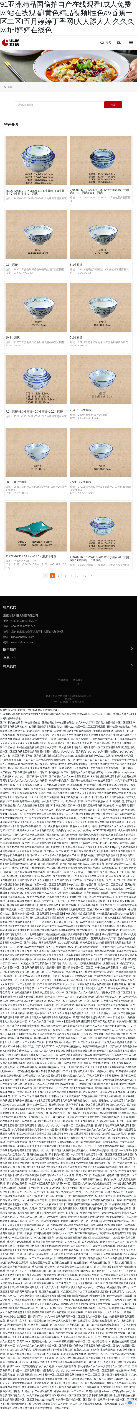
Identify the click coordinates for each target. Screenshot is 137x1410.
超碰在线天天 (77, 793)
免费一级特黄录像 (108, 955)
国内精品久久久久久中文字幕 (94, 1366)
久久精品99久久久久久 (13, 776)
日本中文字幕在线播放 (63, 950)
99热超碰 (12, 1362)
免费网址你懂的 (30, 1025)
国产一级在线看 (23, 1121)
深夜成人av (60, 1233)
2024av (60, 1021)
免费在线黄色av (18, 726)
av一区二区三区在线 (47, 1054)
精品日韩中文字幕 (44, 901)
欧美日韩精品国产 (59, 780)
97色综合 (106, 1387)
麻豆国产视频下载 (22, 755)
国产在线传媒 (57, 971)
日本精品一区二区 (59, 1154)
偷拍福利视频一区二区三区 (110, 1088)
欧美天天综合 (81, 1295)
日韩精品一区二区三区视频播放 (47, 1171)
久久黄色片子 (82, 876)
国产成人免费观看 (56, 1312)
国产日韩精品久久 (118, 1378)
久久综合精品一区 (73, 1383)
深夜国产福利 (22, 1017)
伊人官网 (126, 1117)
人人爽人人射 (73, 1241)
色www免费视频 (84, 1162)
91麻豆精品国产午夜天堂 (119, 1191)
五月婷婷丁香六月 (17, 1270)
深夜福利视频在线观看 (98, 813)
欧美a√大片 (6, 834)
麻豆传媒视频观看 (51, 1025)
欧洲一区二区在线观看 (61, 1088)
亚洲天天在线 (48, 1183)
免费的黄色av (36, 1117)
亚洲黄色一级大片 (42, 1341)
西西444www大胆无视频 (31, 946)
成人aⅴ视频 (119, 1133)
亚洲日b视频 (107, 1333)
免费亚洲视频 (92, 934)
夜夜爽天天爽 (108, 1349)
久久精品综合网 (18, 797)
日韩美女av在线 (123, 1196)
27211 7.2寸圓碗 (80, 481)
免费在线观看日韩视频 (92, 788)
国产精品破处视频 (51, 842)
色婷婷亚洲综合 (38, 1320)
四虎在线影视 (109, 867)
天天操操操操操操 (126, 971)
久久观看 (49, 1358)
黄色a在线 (33, 1167)
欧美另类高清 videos (98, 1391)
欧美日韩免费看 (82, 1017)
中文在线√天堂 (25, 1046)
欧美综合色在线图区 (15, 1316)
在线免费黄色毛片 (19, 1137)
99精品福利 (57, 913)
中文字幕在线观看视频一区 (69, 1250)
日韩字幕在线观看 (88, 905)
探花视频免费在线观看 (64, 817)
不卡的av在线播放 (27, 1067)
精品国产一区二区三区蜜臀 (88, 1146)
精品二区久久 (52, 734)
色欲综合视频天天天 (38, 1063)
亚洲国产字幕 (49, 1146)
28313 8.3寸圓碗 (16, 481)
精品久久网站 (81, 747)
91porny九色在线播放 (123, 847)
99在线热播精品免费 (33, 1009)
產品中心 (68, 65)
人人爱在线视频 (33, 1004)
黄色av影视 (45, 876)
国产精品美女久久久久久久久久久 (28, 971)
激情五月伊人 (68, 1287)
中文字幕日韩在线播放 (74, 888)
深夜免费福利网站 (91, 963)
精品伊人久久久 (110, 1250)
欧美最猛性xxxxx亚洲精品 (74, 764)
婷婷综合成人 (17, 892)
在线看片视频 (108, 892)
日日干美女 (98, 797)
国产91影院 (30, 942)
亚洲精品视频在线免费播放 (83, 838)
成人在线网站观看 (68, 942)
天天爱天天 (37, 788)
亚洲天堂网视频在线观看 (103, 1167)
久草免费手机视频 (11, 759)
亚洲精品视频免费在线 (20, 901)
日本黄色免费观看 (17, 1183)
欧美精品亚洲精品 (126, 1071)
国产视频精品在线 (50, 1167)
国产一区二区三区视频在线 (105, 747)
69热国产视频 (87, 1229)
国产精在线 (96, 1179)
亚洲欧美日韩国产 (34, 751)
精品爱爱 (24, 1378)
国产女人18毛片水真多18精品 (117, 834)
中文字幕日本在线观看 (83, 1154)
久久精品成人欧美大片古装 (78, 847)
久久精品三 (41, 772)
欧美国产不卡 (84, 1175)
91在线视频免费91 (22, 992)
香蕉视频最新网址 (95, 1312)
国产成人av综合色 (81, 739)
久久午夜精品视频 (124, 1320)
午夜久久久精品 (116, 1104)
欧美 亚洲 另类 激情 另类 (14, 917)
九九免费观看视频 (85, 1121)
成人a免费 (38, 1266)
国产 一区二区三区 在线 (119, 880)
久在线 (96, 1042)
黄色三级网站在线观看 (14, 1187)
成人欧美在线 (69, 801)
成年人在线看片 (27, 1229)
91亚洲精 (115, 801)
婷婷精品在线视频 (105, 950)
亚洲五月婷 (83, 776)
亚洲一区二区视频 (55, 1117)
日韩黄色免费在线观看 (31, 996)
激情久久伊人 (12, 1113)
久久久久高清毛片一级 (104, 1013)
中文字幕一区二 (20, 1050)
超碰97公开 (99, 1017)
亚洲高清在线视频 (94, 1329)
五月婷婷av (91, 872)
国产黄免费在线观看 (118, 788)
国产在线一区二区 (37, 1104)
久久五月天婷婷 (102, 1237)
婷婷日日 (31, 984)
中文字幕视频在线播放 (30, 784)
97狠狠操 (110, 1225)
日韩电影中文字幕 (127, 905)
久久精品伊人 (68, 1337)
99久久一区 (72, 917)
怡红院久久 (67, 1162)
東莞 (81, 701)
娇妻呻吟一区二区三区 (113, 1241)
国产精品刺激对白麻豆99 (30, 1071)
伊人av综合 (10, 1229)
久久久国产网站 (123, 975)
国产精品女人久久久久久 (14, 1083)
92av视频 (70, 1362)
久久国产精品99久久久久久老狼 (32, 880)
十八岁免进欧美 (90, 1033)
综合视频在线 (60, 793)
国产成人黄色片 (110, 1000)
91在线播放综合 (65, 722)
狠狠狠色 (117, 1254)
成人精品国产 (91, 1092)
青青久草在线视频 (121, 851)
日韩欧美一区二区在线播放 (59, 1004)
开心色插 (64, 1299)
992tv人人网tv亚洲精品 (61, 1142)
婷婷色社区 (38, 934)
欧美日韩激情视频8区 (79, 1237)
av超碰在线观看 (104, 1196)
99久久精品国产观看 (49, 1075)
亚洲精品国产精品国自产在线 (84, 867)
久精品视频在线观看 (100, 1183)
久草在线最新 (92, 1000)
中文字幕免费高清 (17, 1142)
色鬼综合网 (127, 1000)
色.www (52, 743)
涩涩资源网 (58, 917)
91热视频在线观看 (115, 1146)
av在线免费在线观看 (46, 764)
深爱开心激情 (12, 1079)
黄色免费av (120, 1187)
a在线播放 (40, 743)
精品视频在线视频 (56, 934)
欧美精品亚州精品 (40, 1262)
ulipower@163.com (22, 636)
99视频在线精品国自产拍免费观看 (70, 1225)
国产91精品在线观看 (11, 722)
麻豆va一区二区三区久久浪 (72, 1183)
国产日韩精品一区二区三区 (78, 967)
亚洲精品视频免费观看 (113, 1092)
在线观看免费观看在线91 (15, 788)
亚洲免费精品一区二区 (103, 1345)
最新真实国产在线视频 (98, 1108)
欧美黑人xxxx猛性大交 (35, 739)
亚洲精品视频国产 (119, 1204)
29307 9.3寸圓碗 (80, 410)
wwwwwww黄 (66, 926)
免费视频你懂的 (38, 726)
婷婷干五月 (100, 1050)
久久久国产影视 (80, 1245)
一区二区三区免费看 (108, 1308)
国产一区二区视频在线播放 (115, 838)
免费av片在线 (85, 1287)
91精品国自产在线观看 (47, 1353)
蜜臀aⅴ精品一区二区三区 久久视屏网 (35, 1204)
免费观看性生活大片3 (124, 759)
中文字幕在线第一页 (99, 1137)
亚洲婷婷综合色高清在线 (31, 1245)
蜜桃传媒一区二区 (98, 1353)
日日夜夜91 (53, 1191)
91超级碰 (70, 913)
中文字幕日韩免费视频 (122, 1353)
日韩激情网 (79, 1200)
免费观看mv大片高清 (57, 909)
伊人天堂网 (81, 1208)
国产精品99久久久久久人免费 (58, 1175)
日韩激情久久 (56, 726)
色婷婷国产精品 (128, 1113)
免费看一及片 (50, 975)
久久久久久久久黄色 (58, 1013)
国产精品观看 (83, 1204)
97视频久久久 (68, 1058)
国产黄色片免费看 (89, 834)
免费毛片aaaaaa (36, 897)
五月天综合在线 (125, 917)
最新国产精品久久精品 (20, 1353)
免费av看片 (8, 1071)
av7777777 (99, 830)
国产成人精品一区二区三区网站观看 (85, 726)
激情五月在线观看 (117, 1383)
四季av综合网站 (42, 1349)
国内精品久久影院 (100, 1133)
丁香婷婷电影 (107, 946)
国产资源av (40, 1088)
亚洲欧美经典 (110, 1142)
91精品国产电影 (109, 930)
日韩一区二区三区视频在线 (93, 801)
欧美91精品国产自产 (16, 817)
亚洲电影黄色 (66, 1121)
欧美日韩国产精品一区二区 (71, 1399)
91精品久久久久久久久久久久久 (99, 1129)
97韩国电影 (85, 1063)
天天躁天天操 (105, 980)
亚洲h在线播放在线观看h (45, 930)
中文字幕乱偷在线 (19, 1274)
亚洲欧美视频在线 (34, 1312)
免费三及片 (83, 938)
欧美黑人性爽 (82, 1349)
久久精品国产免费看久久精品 (61, 788)
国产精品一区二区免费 (57, 851)
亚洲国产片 (16, 1000)
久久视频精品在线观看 (97, 822)
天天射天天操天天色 (71, 863)
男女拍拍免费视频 (61, 1295)
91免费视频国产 (63, 730)
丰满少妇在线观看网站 (76, 1133)
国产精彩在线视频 (62, 1208)
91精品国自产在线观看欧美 (37, 1391)
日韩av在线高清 (18, 1220)
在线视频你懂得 (16, 905)
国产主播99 (33, 1196)
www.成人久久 (32, 975)
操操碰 (57, 1329)
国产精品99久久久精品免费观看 (32, 768)
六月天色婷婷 (51, 1058)
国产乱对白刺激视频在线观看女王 (70, 1158)
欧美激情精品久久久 (86, 1333)
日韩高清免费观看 (106, 855)
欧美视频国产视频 (44, 1333)
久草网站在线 (117, 1067)
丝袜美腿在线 (68, 930)
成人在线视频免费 (100, 1262)
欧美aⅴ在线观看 (68, 1274)
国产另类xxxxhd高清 (76, 1179)
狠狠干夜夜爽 (34, 1058)
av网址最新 (30, 1075)
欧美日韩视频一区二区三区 (19, 1399)
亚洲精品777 (46, 805)
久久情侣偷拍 (121, 1387)
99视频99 (61, 1237)
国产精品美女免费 (87, 1058)
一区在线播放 (113, 772)
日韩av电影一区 (13, 942)
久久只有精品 (94, 1079)
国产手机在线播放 (74, 1108)
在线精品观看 (42, 1038)
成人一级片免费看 (62, 768)
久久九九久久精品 (53, 1179)
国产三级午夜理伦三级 (115, 1374)
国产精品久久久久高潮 (83, 980)
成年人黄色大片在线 (23, 867)
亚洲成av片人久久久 (28, 830)
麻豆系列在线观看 (118, 988)
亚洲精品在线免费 (37, 1154)
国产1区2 (119, 959)
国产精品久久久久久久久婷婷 (83, 1324)
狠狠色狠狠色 (125, 734)
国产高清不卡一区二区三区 (60, 996)
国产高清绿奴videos (15, 863)
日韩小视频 (45, 793)
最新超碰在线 (53, 847)
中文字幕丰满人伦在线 (59, 747)
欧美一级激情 (71, 842)
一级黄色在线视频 (59, 739)
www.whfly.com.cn (22, 642)
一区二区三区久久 (22, 1237)
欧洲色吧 (109, 805)
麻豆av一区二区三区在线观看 (50, 884)
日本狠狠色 (7, 872)
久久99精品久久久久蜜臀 (31, 1345)
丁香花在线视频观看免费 (24, 793)
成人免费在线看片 (63, 876)
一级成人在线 (103, 755)
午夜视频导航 (100, 1204)
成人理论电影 (42, 950)
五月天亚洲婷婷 (127, 867)
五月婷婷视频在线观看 (44, 1299)
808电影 (121, 1245)
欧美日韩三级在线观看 (95, 1046)
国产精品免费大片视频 (17, 955)
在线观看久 (118, 1291)
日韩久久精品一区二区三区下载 (32, 834)
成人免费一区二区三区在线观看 (75, 1403)
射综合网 (50, 1266)
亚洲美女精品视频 (22, 1383)
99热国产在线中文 (32, 1358)
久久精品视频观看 (95, 1383)
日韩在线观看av (82, 1320)
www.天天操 (21, 1283)
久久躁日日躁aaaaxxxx (30, 1374)
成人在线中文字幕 (94, 863)
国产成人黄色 (73, 1171)
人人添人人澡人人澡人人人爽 (16, 743)
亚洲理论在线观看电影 (13, 897)
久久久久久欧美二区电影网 (44, 797)
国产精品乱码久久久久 (17, 934)
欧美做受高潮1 (126, 855)
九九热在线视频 (84, 1088)
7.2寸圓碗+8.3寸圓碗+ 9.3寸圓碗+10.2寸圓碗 (34, 411)
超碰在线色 (120, 984)
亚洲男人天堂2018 (96, 988)
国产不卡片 (72, 1104)
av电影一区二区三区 (28, 888)
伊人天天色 (124, 1329)
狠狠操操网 (37, 1378)
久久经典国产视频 (51, 967)
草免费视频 (94, 1258)
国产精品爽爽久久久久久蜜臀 (40, 813)
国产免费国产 (64, 1283)
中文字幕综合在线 (120, 764)
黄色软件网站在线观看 (89, 1142)
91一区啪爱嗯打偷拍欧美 (114, 1033)
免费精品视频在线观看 (49, 1133)
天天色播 (47, 730)
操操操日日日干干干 (73, 988)
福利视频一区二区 (59, 772)
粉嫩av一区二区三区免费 (41, 859)
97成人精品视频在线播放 (18, 959)
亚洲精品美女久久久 (28, 1146)
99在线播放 (54, 1029)
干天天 (77, 1283)
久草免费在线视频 (18, 1262)
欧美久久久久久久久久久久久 (93, 759)
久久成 (33, 863)
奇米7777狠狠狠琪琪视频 (70, 1358)
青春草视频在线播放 (11, 921)
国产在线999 (54, 822)
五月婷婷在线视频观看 (78, 1021)
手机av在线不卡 (96, 1075)
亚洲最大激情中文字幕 (103, 938)
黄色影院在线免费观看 (117, 1125)
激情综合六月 (78, 1137)
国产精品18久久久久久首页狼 (91, 1067)
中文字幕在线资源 (88, 1291)
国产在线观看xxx (73, 892)
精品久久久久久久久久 (49, 1125)
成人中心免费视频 (56, 946)
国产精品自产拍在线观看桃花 (16, 772)
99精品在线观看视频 (106, 967)
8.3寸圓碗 (76, 264)
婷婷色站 (117, 755)
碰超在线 (56, 1383)
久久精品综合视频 (91, 917)
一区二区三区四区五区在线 (113, 1154)
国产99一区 (74, 805)
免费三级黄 (48, 830)
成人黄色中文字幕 (58, 826)
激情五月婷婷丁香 (108, 1083)
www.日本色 (114, 1017)
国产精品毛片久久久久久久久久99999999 (59, 1370)
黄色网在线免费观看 (58, 1245)
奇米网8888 (58, 1395)
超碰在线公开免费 (11, 1075)
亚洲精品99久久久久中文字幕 (46, 1362)
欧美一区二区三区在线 (111, 884)
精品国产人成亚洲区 (84, 1071)
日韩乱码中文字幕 (17, 1320)
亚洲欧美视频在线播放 (42, 1283)
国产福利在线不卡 (98, 1399)
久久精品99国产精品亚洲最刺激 (100, 1113)
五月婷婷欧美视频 (102, 1320)
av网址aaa (128, 772)
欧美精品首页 (62, 980)
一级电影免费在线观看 (13, 859)
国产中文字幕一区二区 (42, 809)
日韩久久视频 (25, 1233)
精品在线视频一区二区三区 (69, 1391)
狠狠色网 (111, 1329)
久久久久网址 (115, 1312)
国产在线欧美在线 (24, 1054)
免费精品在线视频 (62, 1262)
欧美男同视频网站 (49, 1067)
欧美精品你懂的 (97, 901)
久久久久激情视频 (113, 1258)
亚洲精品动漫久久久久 (58, 1378)
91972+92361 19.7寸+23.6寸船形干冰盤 (31, 556)
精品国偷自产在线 (29, 1212)
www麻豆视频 (61, 1341)
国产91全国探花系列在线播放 (16, 764)
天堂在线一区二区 (92, 1283)
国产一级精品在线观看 (120, 1295)
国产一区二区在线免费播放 (24, 967)
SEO (56, 701)
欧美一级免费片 (102, 1299)
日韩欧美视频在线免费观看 (47, 1279)
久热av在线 (26, 1088)
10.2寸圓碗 (13, 337)
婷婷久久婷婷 (30, 1208)
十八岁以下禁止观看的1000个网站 (97, 1038)
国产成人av (111, 1171)
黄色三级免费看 (70, 797)
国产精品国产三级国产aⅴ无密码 (65, 872)
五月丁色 (72, 1229)
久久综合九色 (75, 1000)
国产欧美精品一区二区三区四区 (75, 1266)
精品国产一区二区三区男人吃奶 (97, 1025)
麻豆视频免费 (63, 1050)
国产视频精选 (17, 1058)
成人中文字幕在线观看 (93, 1104)
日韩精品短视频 (43, 1233)
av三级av (34, 1183)
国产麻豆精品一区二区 (119, 863)
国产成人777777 (45, 1046)
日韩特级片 (123, 1025)
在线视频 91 (66, 975)
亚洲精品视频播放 (103, 730)
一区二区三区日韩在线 (31, 909)
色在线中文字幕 (65, 1333)
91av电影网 (72, 955)
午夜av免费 (109, 917)
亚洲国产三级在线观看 (22, 1125)
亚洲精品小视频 (84, 975)
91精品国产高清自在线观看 (80, 1308)
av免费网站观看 (111, 1212)
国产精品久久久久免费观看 (113, 1004)
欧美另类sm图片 (36, 1013)
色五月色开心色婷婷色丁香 (56, 1196)
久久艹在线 (90, 1100)
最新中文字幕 (76, 1312)
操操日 (99, 1125)
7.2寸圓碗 (76, 337)
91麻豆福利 (33, 730)
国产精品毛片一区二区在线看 (94, 1337)
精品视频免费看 (87, 913)
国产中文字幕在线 (68, 1212)
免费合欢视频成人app (26, 1100)
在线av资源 (98, 876)
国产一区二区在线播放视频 (44, 1220)
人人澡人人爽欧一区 (16, 1021)
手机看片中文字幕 (64, 938)
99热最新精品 (42, 1383)
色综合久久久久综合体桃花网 (87, 772)
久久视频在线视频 (101, 1158)
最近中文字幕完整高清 (102, 897)
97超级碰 (60, 805)
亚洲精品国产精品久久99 (14, 822)
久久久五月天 (8, 1341)
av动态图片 (129, 755)
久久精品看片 (102, 847)
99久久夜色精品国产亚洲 (65, 855)
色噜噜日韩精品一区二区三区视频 (80, 1220)
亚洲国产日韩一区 (90, 1212)
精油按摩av (123, 1370)
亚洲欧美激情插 (43, 1407)
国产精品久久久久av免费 (80, 992)
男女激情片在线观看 (95, 784)
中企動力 (74, 701)
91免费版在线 (58, 1187)
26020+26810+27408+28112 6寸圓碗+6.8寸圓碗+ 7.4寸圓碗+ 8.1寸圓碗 (99, 191)
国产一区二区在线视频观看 (83, 1009)
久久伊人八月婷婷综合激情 (117, 1042)
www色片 (93, 888)
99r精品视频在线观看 (103, 776)
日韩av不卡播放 (50, 888)
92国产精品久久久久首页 (31, 1092)
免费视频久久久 (81, 1013)
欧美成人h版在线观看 (108, 1229)
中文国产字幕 (98, 1295)
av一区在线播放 (54, 1308)
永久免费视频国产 (44, 1237)
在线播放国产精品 (82, 1378)
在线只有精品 (34, 1403)
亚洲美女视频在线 (82, 1050)
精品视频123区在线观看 (79, 971)
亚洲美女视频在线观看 (37, 1295)
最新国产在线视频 (49, 1291)
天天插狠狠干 (82, 768)
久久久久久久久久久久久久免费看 (28, 780)
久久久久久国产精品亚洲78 (38, 759)
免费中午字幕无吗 (122, 1279)
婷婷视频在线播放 (83, 1196)
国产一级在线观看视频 (63, 1038)
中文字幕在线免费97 (38, 1395)
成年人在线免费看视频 (75, 1167)
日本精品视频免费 (49, 905)
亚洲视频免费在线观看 (27, 1162)
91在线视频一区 (13, 813)
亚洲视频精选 (57, 1104)
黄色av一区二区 (31, 842)
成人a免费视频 (90, 1241)
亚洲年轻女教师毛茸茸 (112, 1233)
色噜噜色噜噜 (100, 1341)
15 (84, 575)
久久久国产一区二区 (21, 1191)
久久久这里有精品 (121, 1063)
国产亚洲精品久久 (104, 1029)
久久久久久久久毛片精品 (52, 1229)
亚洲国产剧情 (49, 1212)
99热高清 (131, 1067)
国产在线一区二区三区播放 (99, 1370)
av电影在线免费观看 (106, 1403)
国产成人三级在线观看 (27, 1175)
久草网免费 (83, 984)
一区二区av (127, 768)
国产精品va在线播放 (119, 726)
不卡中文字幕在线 (62, 1349)
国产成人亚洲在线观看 (39, 1329)
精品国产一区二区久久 (78, 1042)
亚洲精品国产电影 (36, 1108)
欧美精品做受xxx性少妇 (20, 938)
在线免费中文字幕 (100, 1304)
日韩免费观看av (55, 1042)
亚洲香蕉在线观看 (38, 1324)
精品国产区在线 (57, 1000)
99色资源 (108, 1079)
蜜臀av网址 (97, 1225)
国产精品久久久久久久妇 (90, 751)
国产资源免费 (9, 909)
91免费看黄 (122, 805)
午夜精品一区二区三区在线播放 (35, 1258)
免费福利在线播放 (78, 1216)
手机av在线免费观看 (123, 1337)
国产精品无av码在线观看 (117, 1208)
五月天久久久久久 (72, 1329)
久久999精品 (127, 817)
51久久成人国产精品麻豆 (82, 884)
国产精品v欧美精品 (55, 784)
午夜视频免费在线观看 (13, 1196)
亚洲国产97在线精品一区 (35, 1225)
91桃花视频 (75, 1092)
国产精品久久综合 (94, 880)
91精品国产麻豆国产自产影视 (63, 1129)
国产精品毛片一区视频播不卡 (110, 1054)
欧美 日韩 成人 (76, 1079)
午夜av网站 (84, 1270)
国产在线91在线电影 (121, 1046)
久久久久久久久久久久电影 (95, 1279)
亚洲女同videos (96, 909)
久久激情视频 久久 (77, 897)
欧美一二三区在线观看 (71, 813)
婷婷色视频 (53, 1337)
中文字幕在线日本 (24, 926)
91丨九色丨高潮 (107, 1362)
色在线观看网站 (18, 1171)
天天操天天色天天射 (104, 1021)
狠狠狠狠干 (13, 876)
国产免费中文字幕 (78, 1345)
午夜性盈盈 (64, 1146)
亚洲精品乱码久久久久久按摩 (45, 1270)
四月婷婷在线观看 (48, 863)
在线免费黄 (118, 1299)
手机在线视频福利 (103, 1395)
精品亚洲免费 (68, 1291)
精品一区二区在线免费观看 (71, 809)
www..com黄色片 (21, 963)
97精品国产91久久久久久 (31, 1216)
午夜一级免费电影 (57, 1009)
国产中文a (40, 1191)
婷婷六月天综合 (106, 1071)
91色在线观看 (85, 950)
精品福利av (95, 1208)
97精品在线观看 (21, 1299)
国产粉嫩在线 (92, 892)
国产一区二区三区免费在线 (83, 1233)
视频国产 (105, 1291)
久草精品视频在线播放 (99, 793)
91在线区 (31, 905)
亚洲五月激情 (91, 734)
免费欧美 (105, 1009)
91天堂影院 (69, 1270)
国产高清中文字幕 (37, 776)
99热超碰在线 (32, 722)
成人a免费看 (116, 1050)
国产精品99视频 (16, 1329)
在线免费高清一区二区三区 (70, 1316)
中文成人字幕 (66, 959)
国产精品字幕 (19, 1324)
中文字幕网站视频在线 (69, 1046)
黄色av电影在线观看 (55, 1079)
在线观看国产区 (51, 801)
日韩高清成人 (70, 1025)
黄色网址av (76, 826)
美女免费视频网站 (102, 984)
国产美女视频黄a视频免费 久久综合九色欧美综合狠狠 (64, 755)
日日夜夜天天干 (48, 942)
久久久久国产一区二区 (17, 1042)
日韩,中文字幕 (68, 905)
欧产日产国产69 (50, 1162)
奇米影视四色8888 (86, 1004)
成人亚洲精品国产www (35, 1387)
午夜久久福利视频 (122, 1262)
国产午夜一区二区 (80, 1341)
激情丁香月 (128, 801)
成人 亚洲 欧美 (14, 913)
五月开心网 (13, 1025)
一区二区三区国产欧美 (79, 1395)
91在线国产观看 (111, 934)
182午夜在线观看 (114, 1283)
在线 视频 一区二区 (12, 975)
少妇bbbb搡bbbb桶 (81, 1299)
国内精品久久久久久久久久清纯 (74, 830)
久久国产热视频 (115, 797)
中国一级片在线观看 (106, 817)
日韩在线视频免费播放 (74, 1353)
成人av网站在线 (127, 830)
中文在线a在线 (101, 1063)
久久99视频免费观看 (99, 1200)
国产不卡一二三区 (34, 921)
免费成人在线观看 (46, 926)
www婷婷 (65, 1054)
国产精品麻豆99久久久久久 (114, 1058)
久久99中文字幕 (85, 722)
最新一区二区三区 (56, 838)
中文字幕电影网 (124, 780)
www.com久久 (69, 1083)
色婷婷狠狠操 (92, 1387)
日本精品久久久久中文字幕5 (65, 1096)
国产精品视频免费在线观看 (30, 872)
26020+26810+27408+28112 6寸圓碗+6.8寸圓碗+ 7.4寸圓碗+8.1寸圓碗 (35, 192)
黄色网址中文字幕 (38, 1187)
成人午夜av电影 (38, 1142)
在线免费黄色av (62, 1017)
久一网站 (117, 1200)
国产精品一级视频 (105, 1287)
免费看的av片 (88, 955)
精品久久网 (110, 1179)
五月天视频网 (37, 822)
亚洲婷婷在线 (8, 851)
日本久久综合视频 (31, 1079)
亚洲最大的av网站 (93, 1171)
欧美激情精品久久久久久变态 (48, 955)
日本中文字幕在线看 (60, 1200)
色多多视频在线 (23, 884)
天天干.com (24, 1341)
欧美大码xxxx (127, 739)
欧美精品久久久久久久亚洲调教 (32, 1158)
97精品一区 (18, 1304)
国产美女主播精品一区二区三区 (113, 722)
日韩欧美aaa (16, 1108)
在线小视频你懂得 (14, 1403)
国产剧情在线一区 (65, 759)
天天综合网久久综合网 (30, 851)
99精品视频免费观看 (125, 1183)
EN (119, 43)
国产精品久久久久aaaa (62, 776)
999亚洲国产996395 (49, 984)
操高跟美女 (49, 1403)
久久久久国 (100, 1378)
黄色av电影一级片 (125, 1079)
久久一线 (73, 921)
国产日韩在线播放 (81, 780)
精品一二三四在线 (24, 1370)
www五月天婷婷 (121, 1304)
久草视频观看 (75, 784)
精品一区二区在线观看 (37, 913)
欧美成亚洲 (86, 942)
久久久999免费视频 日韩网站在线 (33, 1250)
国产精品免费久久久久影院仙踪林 (19, 805)
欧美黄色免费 (114, 876)
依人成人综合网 (45, 1399)
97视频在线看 (86, 817)
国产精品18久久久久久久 (66, 963)
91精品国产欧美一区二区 (111, 1121)
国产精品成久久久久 (74, 1075)
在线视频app (81, 1262)
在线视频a (96, 768)
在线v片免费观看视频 (20, 1038)
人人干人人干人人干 (48, 1287)
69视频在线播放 (99, 764)
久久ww (49, 1316)
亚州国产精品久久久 (45, 1121)
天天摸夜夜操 (124, 942)
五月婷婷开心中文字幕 (104, 1270)
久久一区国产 (95, 1316)
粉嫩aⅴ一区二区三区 (88, 1374)
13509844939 (19, 620)
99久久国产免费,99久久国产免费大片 (34, 1033)
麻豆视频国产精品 (89, 1274)
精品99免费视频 (26, 1133)
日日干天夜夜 (66, 1204)
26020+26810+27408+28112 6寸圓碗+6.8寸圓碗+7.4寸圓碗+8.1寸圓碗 (99, 559)
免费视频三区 (78, 909)
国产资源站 (45, 1208)
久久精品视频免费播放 (14, 1117)
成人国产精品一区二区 (112, 872)
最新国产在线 (83, 926)
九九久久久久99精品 (104, 926)
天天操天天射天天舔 (11, 1004)
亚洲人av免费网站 (41, 1017)
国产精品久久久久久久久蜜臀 (115, 826)
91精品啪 (82, 996)
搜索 (105, 42)
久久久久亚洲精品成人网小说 (28, 1337)
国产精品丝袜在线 (121, 1391)
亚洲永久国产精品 (102, 959)
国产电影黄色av (41, 963)
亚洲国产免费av (50, 1304)
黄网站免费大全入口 (47, 1254)
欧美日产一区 (36, 1308)
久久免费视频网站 (104, 942)
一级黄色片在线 (44, 938)
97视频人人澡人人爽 (42, 1050)
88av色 (95, 1349)
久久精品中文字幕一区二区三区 (113, 992)
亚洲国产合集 (62, 1407)
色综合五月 (42, 1113)
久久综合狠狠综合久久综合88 (28, 1129)
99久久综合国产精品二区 (103, 996)
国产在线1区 (93, 1250)
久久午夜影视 (111, 768)
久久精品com (71, 1279)
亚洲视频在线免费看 (45, 959)
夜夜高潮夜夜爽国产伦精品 (48, 1241)
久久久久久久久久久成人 (98, 1187)
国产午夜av (20, 1308)
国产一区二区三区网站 (18, 1279)
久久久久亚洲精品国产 (17, 1179)
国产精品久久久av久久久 (60, 751)
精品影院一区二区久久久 (38, 980)
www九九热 (86, 921)
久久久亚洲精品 (116, 901)
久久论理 (5, 1324)
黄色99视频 (87, 855)
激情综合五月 (42, 992)
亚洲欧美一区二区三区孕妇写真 (42, 988)
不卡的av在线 (75, 1187)
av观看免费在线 (110, 1324)
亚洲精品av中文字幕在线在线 (83, 1117)
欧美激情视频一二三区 (58, 1071)
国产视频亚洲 (29, 876)
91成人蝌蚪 (91, 826)
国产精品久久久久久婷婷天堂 (28, 838)
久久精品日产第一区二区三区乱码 (99, 842)
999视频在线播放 (100, 1150)
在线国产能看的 (35, 847)
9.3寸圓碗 (12, 264)
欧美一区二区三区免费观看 (44, 1083)
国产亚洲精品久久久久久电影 (38, 1366)
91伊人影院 (120, 921)
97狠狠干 (111, 830)
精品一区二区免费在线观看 (78, 1125)
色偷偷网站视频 (82, 730)
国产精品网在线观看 (68, 1033)
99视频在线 (99, 1175)
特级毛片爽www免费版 (27, 801)
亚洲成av (29, 1254)
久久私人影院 (58, 1324)
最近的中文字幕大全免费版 (103, 809)
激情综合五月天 (88, 1083)
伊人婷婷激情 (75, 934)
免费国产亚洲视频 (100, 1216)
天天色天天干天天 (73, 822)
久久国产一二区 (122, 1366)
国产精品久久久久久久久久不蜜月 (50, 1137)
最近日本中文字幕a (122, 1150)
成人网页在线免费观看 (44, 1274)
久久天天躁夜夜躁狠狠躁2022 (66, 1387)
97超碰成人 (33, 1304)
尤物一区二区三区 (10, 1358)
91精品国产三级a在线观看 (51, 867)
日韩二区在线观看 (40, 917)
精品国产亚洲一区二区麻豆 (65, 1113)
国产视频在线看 (127, 892)
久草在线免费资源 (72, 1100)
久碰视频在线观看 (101, 859)
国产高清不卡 (36, 1316)
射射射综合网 (83, 959)
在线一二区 (16, 1254)
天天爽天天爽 (125, 1162)
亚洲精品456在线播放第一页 (30, 826)
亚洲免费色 (48, 722)
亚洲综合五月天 (23, 1333)
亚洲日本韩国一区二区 (37, 855)
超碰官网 (105, 1220)
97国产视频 (38, 1042)
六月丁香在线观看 (50, 1100)
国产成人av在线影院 (110, 1096)
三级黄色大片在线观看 (111, 1100)
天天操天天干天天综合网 (23, 1291)
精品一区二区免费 (57, 1345)
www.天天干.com (57, 1216)
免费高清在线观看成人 (76, 1150)
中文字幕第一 (119, 822)
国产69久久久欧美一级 (64, 834)
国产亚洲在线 (108, 734)
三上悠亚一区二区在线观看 (77, 1029)
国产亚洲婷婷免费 (92, 805)
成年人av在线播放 (71, 734)
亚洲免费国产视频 (57, 1092)
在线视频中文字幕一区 (105, 739)
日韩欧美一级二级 (82, 1054)
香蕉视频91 (113, 1075)
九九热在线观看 (16, 847)
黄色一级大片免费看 (59, 1320)
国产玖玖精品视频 (116, 909)
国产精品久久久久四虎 (80, 743)
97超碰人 (36, 1179)
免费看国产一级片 (71, 1191)
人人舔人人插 (12, 1225)
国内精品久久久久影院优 (75, 1304)
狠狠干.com (14, 1366)
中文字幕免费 (38, 1029)
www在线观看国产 (103, 780)
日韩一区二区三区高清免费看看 (30, 1096)
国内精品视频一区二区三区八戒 (44, 892)
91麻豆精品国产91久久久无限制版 (113, 743)
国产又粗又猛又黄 (56, 921)
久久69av (5, 838)
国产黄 (61, 743)
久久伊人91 (58, 992)
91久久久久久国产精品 (42, 1021)
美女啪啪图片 (17, 1150)
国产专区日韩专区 (104, 971)
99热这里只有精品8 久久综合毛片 (116, 913)
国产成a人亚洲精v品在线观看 (73, 859)
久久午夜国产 (108, 905)
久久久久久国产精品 (20, 1349)
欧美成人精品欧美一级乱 (122, 784)
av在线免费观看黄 (66, 1366)
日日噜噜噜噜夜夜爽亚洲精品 (70, 1258)
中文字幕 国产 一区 (88, 930)
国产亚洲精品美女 (39, 817)
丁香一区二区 (17, 984)
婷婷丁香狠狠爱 (103, 1266)
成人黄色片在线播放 (111, 888)
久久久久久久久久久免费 (18, 950)
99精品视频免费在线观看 (31, 747)
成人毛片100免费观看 (19, 1241)
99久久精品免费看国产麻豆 (76, 1254)
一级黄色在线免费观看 (103, 1245)
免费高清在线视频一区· (30, 734)
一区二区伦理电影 (93, 1191)
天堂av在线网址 (103, 975)
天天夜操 (85, 797)
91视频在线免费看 (119, 1341)
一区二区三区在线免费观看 (71, 901)
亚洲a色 (24, 1362)
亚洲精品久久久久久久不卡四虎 (44, 1150)
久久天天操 (67, 1067)
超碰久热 (24, 930)
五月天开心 (69, 984)
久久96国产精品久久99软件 (67, 880)
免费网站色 (109, 963)
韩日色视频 (28, 1113)
